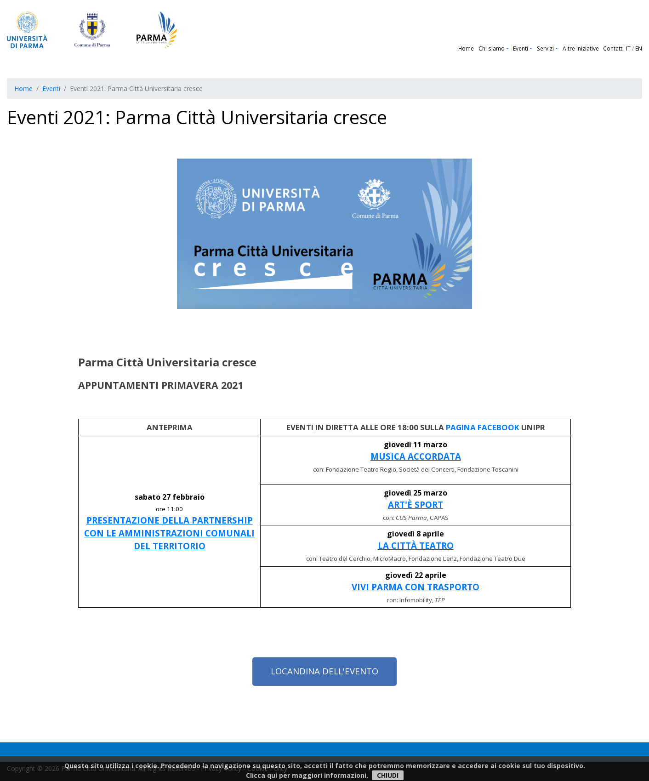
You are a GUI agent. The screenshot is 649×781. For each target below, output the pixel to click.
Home (466, 48)
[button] (508, 48)
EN (638, 48)
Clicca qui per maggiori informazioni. (307, 775)
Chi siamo (491, 48)
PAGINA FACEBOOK (482, 427)
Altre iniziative (581, 48)
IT (628, 48)
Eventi (520, 48)
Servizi (545, 48)
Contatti (613, 48)
